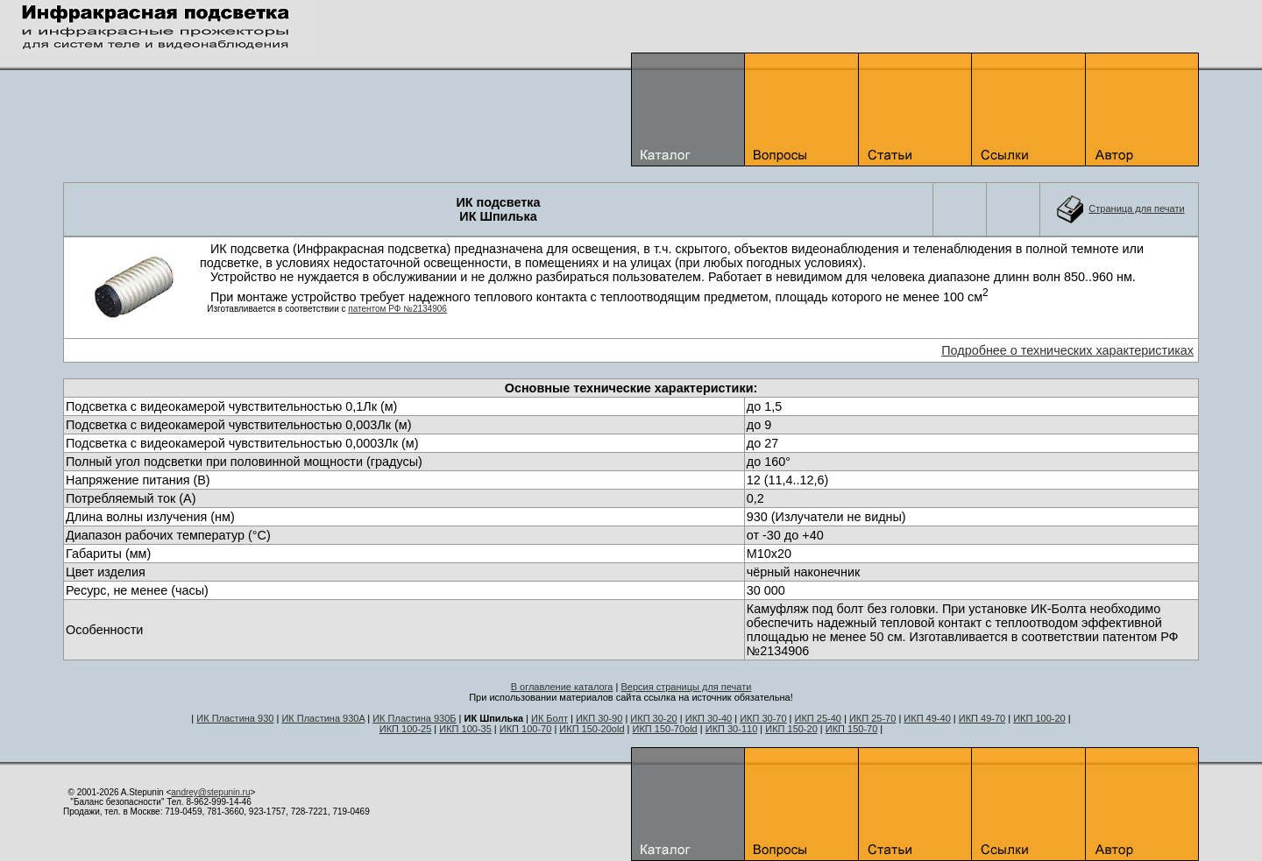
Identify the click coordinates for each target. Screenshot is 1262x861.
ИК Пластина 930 (234, 718)
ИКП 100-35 (465, 728)
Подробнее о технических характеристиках (1067, 350)
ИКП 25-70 (872, 718)
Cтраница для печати (1136, 208)
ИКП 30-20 (653, 718)
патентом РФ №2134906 (397, 309)
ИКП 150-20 (791, 728)
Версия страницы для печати (685, 686)
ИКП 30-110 (731, 728)
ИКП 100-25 (405, 728)
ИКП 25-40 (818, 718)
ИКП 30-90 (599, 718)
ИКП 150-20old (591, 728)
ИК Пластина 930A (323, 718)
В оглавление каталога (562, 686)
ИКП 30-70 (763, 718)
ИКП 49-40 (927, 718)
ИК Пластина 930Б (414, 718)
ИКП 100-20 (1039, 718)
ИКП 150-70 (852, 728)
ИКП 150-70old (665, 728)
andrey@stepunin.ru (210, 792)
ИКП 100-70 (526, 728)
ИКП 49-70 (982, 718)
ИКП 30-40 (708, 718)
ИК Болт (549, 718)
